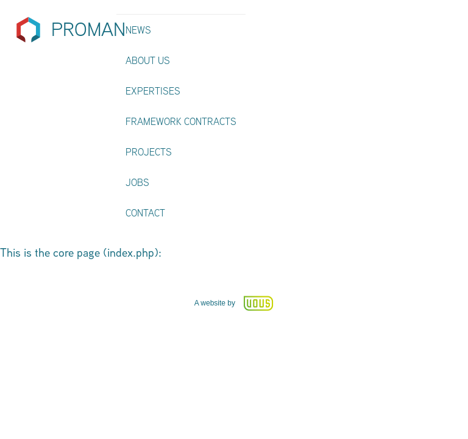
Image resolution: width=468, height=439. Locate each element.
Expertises (153, 91)
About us (148, 61)
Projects (149, 152)
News (138, 30)
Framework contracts (181, 122)
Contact (145, 213)
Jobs (137, 183)
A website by (234, 303)
